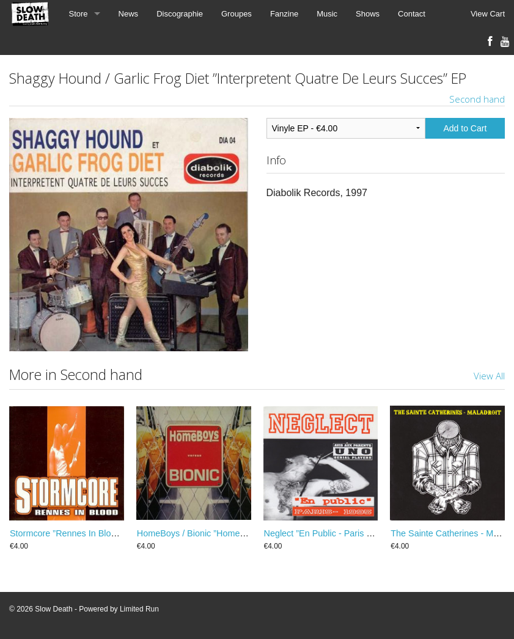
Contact (411, 13)
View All (489, 376)
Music (327, 13)
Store (78, 13)
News (129, 13)
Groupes (236, 13)
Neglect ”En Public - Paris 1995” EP (333, 533)
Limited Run (139, 609)
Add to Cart (465, 128)
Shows (368, 13)
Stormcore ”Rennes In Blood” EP (74, 533)
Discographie (179, 13)
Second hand (477, 99)
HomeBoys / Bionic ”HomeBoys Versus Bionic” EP (234, 533)
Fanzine (284, 13)
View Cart (488, 13)
